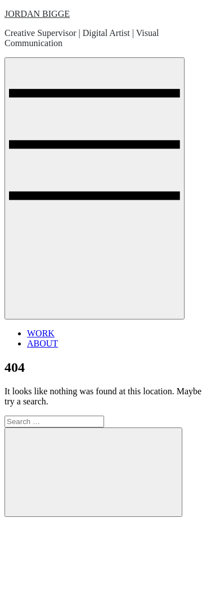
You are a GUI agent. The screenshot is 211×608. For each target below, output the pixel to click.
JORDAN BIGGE (37, 14)
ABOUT (42, 343)
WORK (41, 333)
